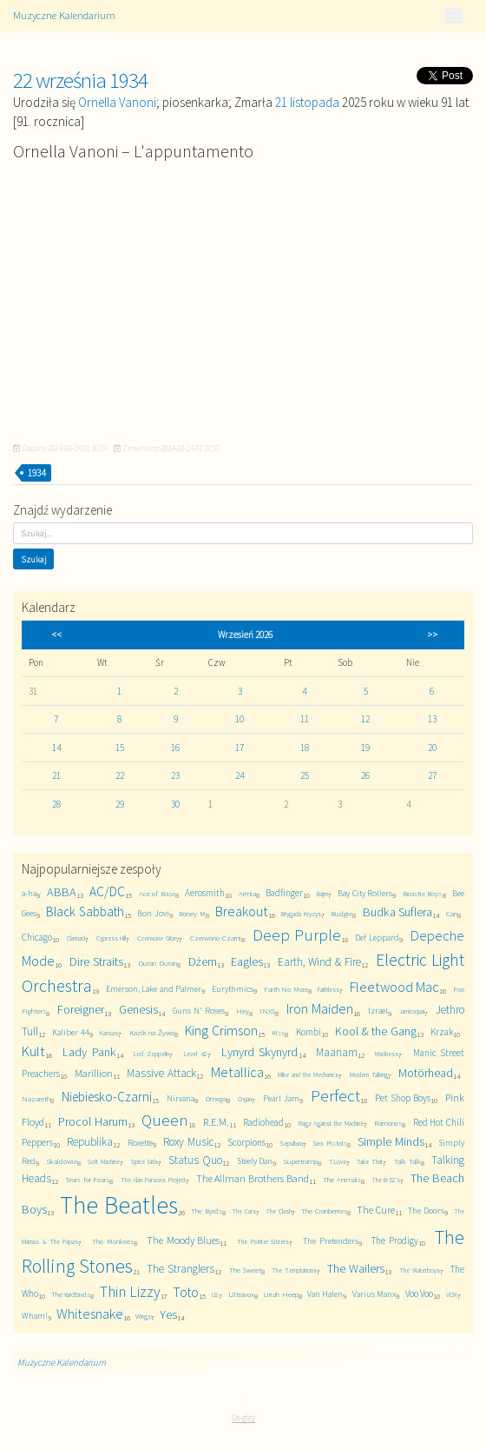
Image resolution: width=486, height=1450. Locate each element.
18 (304, 748)
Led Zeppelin (151, 1053)
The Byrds (206, 1210)
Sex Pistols (330, 1142)
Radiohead (263, 1122)
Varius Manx (374, 1294)
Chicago (37, 937)
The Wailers (355, 1268)
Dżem (202, 961)
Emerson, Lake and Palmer (154, 988)
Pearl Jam (281, 1098)
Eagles (247, 961)
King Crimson (221, 1030)
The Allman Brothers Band (252, 1178)
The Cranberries (323, 1210)
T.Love (337, 1161)
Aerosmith (205, 893)
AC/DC (107, 891)
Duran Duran (157, 963)
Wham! (35, 1315)
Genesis (138, 1009)
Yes (168, 1314)
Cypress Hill (111, 938)
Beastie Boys (423, 893)
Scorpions (246, 1142)
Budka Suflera (397, 912)
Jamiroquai (411, 1011)
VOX (451, 1294)
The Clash (278, 1211)
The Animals (342, 1179)
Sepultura (291, 1143)
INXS (267, 1010)
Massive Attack (161, 1073)
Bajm (322, 893)
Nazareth (36, 1098)
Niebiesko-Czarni (107, 1096)
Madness (386, 1053)
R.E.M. (216, 1121)
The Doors (425, 1210)
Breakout (241, 911)
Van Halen (325, 1294)
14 (56, 748)
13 (432, 719)
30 (175, 804)
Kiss (278, 1032)
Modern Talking (369, 1074)
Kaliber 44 (70, 1032)
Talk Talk (407, 1161)
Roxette (140, 1142)
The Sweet (245, 1269)
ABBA (61, 892)
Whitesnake (89, 1314)
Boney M (192, 913)
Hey (242, 1010)
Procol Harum (93, 1121)
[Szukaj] (243, 533)
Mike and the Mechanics (308, 1074)
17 (239, 748)
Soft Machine (104, 1161)
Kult (33, 1051)
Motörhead (425, 1073)
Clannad (76, 938)
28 (56, 804)
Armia (247, 893)
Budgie (341, 913)
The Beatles (118, 1205)
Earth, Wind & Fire (319, 961)
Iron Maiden (319, 1009)
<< (56, 635)
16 (175, 748)
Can (451, 913)
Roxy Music (188, 1141)
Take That (370, 1161)
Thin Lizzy (130, 1291)
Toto (186, 1292)
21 (56, 775)
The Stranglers (180, 1268)
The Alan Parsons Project (153, 1179)
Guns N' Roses (199, 1010)
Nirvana (180, 1098)
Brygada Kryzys (300, 913)
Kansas (109, 1032)
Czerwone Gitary (158, 938)
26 (365, 775)
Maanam (337, 1052)
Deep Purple (297, 935)
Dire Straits (96, 961)
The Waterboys (419, 1270)
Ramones (388, 1122)
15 (119, 748)
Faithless (328, 989)
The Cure (375, 1209)
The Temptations (294, 1270)
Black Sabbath (84, 911)
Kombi (308, 1032)
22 (119, 775)
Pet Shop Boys (402, 1098)
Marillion (94, 1073)
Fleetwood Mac (395, 987)
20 (432, 748)
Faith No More (286, 989)
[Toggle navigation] (453, 15)
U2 (215, 1294)
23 (175, 775)
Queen (164, 1120)
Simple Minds (391, 1141)
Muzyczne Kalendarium (64, 15)
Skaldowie (62, 1161)
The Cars (243, 1211)
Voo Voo (419, 1293)
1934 (36, 473)
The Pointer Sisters (263, 1241)
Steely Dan (255, 1161)
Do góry (243, 1417)
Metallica (237, 1072)
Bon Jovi (152, 913)
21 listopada (307, 102)
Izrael (378, 1010)
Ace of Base (157, 893)
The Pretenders (330, 1241)
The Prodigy (394, 1240)
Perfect (335, 1096)
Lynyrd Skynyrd (259, 1052)
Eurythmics (232, 988)
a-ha (29, 893)
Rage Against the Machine (331, 1123)
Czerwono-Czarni (215, 937)
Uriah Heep (280, 1294)
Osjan (245, 1098)
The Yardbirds (70, 1294)
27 (432, 775)
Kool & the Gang (376, 1031)
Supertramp (301, 1161)
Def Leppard (377, 937)
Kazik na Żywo (152, 1032)
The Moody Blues (183, 1240)
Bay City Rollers (365, 893)
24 (239, 775)
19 (365, 748)
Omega (216, 1098)
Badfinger (284, 893)
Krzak (441, 1032)
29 (119, 804)
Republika (90, 1141)
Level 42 (195, 1053)
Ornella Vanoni (117, 102)
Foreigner (80, 1009)
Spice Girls (144, 1161)
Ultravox (241, 1294)
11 (304, 719)
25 (304, 775)
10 (239, 719)
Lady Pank (88, 1052)
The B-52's (386, 1179)
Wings (143, 1316)
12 (365, 719)
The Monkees (113, 1241)
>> (432, 635)
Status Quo (195, 1160)
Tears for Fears (87, 1179)
